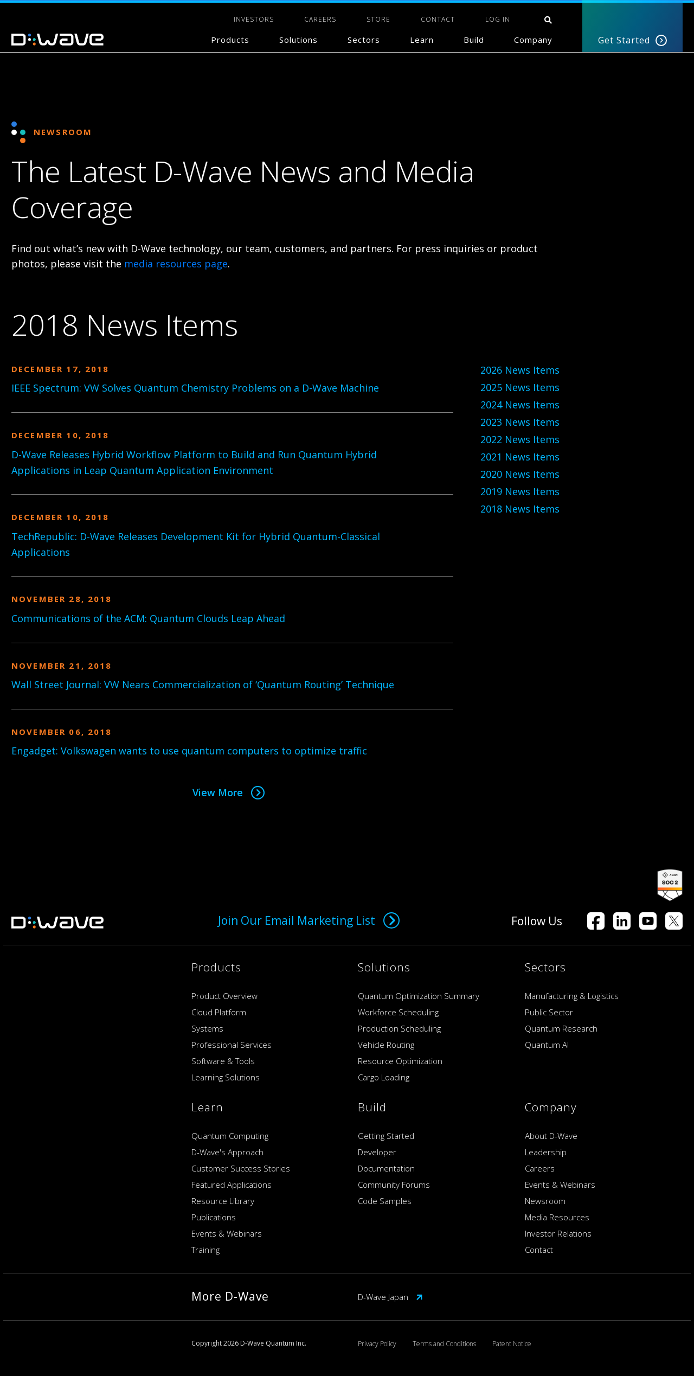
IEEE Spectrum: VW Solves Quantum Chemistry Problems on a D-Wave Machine (195, 387)
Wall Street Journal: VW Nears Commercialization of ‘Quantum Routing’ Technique (202, 684)
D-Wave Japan (390, 1296)
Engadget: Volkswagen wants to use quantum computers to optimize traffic (189, 750)
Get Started (632, 40)
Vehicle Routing (386, 1044)
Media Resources (557, 1217)
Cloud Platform (218, 1012)
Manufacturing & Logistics (572, 995)
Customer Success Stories (240, 1168)
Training (205, 1249)
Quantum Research (561, 1028)
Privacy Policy (377, 1343)
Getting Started (386, 1135)
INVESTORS (254, 19)
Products (230, 39)
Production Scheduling (399, 1028)
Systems (207, 1028)
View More (228, 792)
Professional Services (231, 1044)
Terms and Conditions (444, 1343)
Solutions (298, 39)
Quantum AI (547, 1044)
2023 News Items (520, 421)
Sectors (364, 39)
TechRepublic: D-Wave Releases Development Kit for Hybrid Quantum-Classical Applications (195, 544)
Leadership (546, 1152)
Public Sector (549, 1012)
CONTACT (438, 19)
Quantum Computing (229, 1135)
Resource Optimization (400, 1060)
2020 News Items (520, 474)
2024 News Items (520, 404)
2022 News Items (520, 439)
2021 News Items (520, 456)
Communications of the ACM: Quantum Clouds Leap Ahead (148, 618)
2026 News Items (520, 369)
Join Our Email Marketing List (309, 920)
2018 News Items (520, 508)
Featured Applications (231, 1184)
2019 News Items (520, 491)
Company (533, 39)
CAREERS (320, 19)
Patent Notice (511, 1343)
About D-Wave (551, 1135)
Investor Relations (558, 1233)
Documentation (386, 1168)
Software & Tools (223, 1060)
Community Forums (394, 1184)
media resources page (176, 263)
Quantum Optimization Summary (418, 995)
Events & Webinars (226, 1233)
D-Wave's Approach (227, 1152)
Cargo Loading (383, 1077)
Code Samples (385, 1200)
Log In (497, 19)
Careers (540, 1168)
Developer (377, 1152)
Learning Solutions (225, 1077)
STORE (378, 19)
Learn (422, 39)
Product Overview (224, 995)
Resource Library (222, 1200)
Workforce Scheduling (398, 1012)
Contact (539, 1249)
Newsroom (545, 1200)
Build (474, 39)
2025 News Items (520, 387)
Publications (213, 1217)
